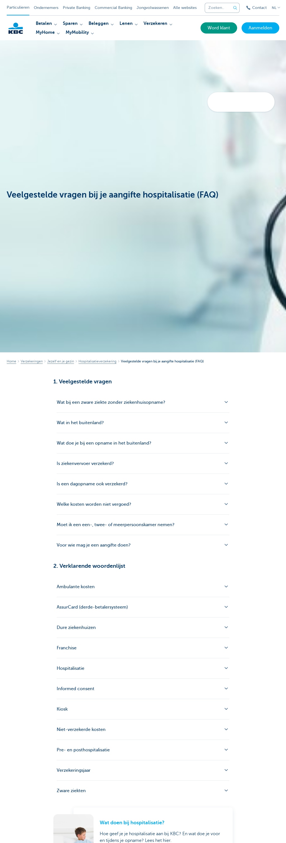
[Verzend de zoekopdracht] (235, 8)
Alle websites (185, 8)
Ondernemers (46, 8)
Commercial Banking (113, 8)
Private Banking (76, 8)
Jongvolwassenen (153, 8)
